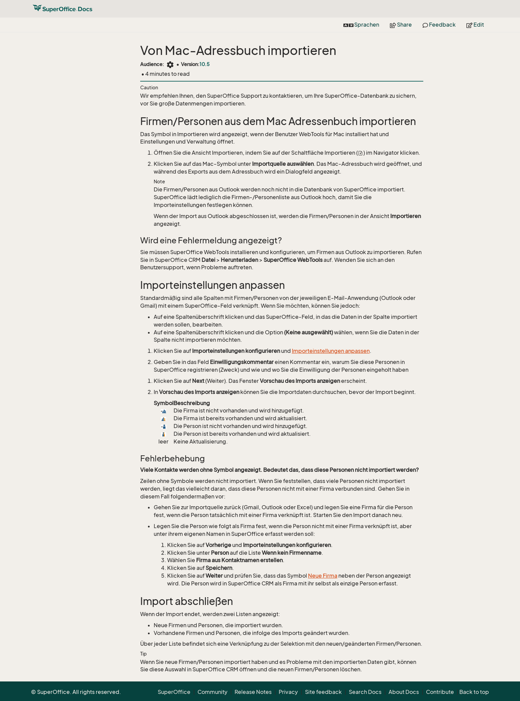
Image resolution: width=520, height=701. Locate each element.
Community (212, 692)
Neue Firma (322, 575)
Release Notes (253, 692)
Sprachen (361, 24)
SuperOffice (174, 692)
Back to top (474, 692)
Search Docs (365, 692)
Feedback (439, 24)
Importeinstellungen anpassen (331, 350)
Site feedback (323, 692)
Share (401, 24)
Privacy (288, 692)
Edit (475, 24)
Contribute (440, 692)
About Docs (404, 692)
